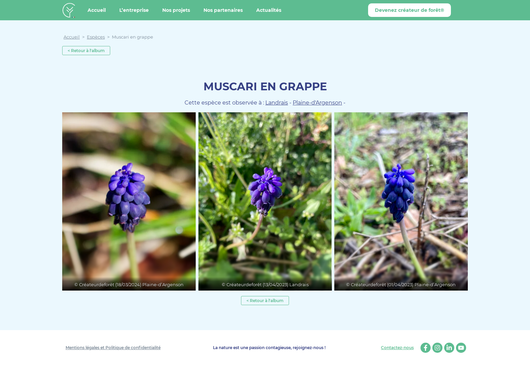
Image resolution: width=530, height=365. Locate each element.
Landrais (276, 102)
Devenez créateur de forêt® (409, 10)
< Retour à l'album (86, 50)
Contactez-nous (397, 347)
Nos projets (176, 10)
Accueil (97, 10)
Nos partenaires (223, 10)
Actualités (268, 10)
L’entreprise (134, 10)
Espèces (96, 37)
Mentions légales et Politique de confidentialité (113, 347)
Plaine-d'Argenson (317, 102)
